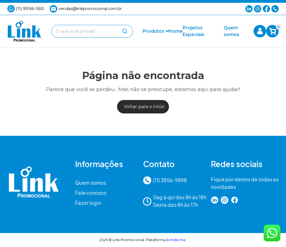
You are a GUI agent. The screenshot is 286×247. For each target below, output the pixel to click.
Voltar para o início (144, 106)
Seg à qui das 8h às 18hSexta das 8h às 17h (174, 201)
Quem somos (90, 182)
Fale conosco (90, 192)
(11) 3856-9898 (165, 180)
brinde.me (176, 240)
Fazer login (88, 203)
